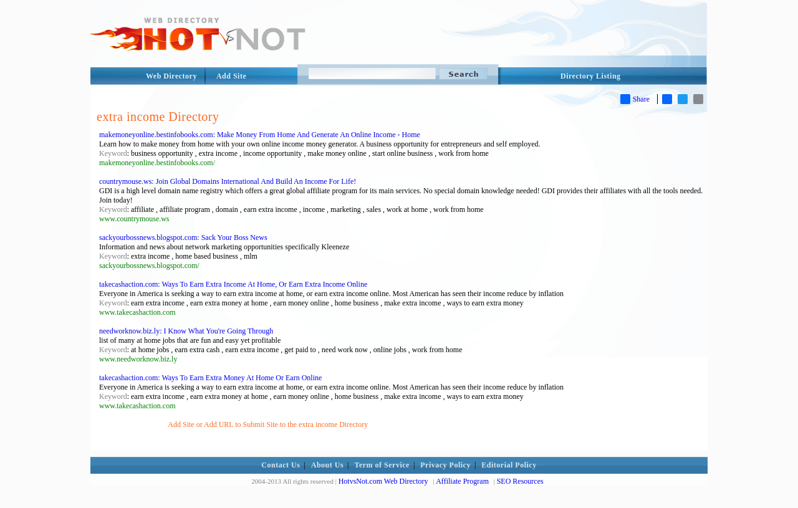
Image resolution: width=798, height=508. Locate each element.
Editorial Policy (508, 465)
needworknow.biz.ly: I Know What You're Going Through (186, 331)
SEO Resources (520, 481)
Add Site (231, 76)
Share (635, 99)
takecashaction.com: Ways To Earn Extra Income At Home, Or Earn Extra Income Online (233, 284)
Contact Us (280, 465)
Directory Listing (590, 76)
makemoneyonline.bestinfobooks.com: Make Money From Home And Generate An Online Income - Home (259, 134)
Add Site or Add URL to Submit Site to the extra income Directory (268, 424)
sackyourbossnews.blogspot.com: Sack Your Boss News (183, 237)
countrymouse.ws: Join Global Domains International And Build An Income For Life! (227, 181)
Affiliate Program (462, 481)
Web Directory (171, 76)
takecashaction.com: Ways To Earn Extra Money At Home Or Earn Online (210, 377)
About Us (327, 465)
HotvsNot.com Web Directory (383, 481)
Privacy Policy (445, 465)
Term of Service (382, 465)
